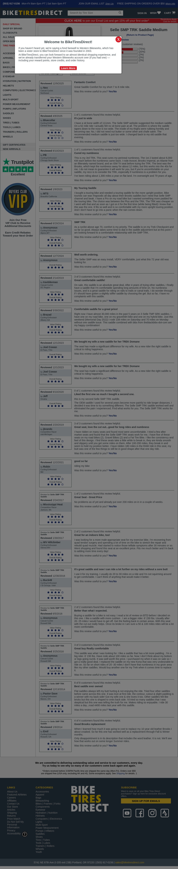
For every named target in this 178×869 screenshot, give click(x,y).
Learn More (68, 68)
